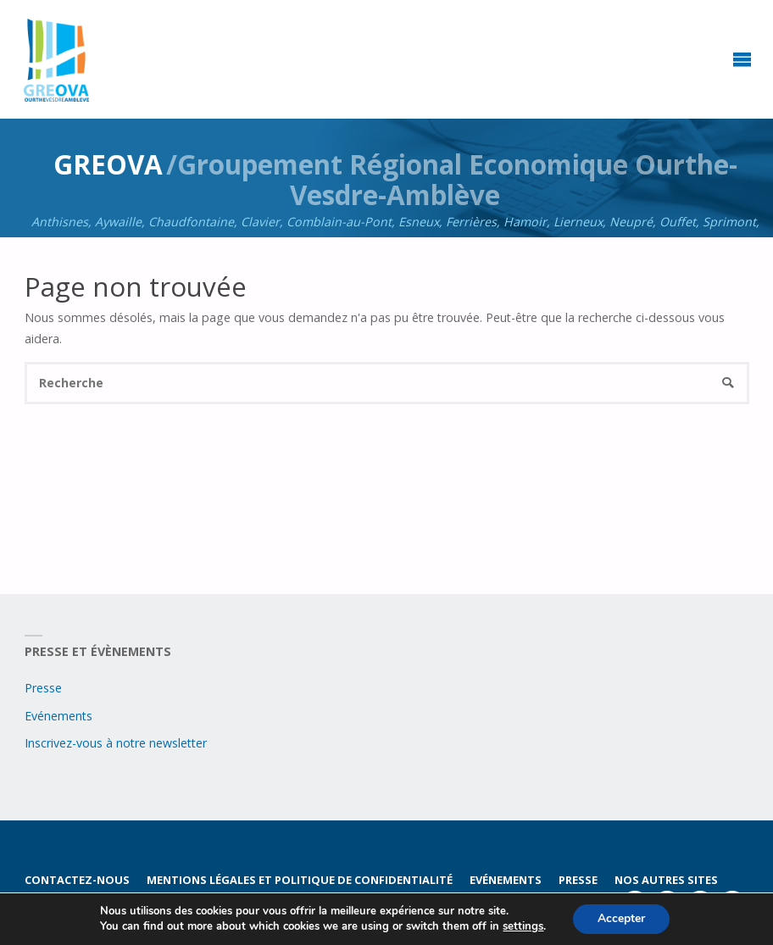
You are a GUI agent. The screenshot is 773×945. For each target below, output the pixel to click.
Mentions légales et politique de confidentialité (300, 879)
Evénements (58, 716)
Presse (43, 688)
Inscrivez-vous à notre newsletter (116, 743)
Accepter (621, 918)
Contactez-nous (77, 879)
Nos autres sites (667, 879)
